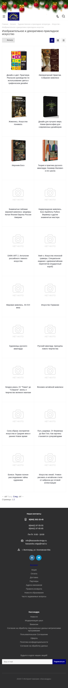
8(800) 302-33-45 (36, 519)
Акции (34, 570)
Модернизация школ (34, 620)
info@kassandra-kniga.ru (36, 540)
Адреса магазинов (34, 585)
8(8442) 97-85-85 (36, 528)
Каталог (34, 565)
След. (15, 496)
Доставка (34, 577)
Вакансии (34, 624)
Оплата (34, 574)
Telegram (39, 557)
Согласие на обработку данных (34, 646)
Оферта (34, 638)
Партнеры (34, 581)
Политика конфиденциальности (34, 642)
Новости (34, 617)
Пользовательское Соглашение (34, 634)
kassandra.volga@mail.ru (36, 544)
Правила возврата (34, 589)
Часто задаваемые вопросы (34, 596)
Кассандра (34, 612)
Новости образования (34, 593)
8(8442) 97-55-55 (36, 525)
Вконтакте (32, 557)
